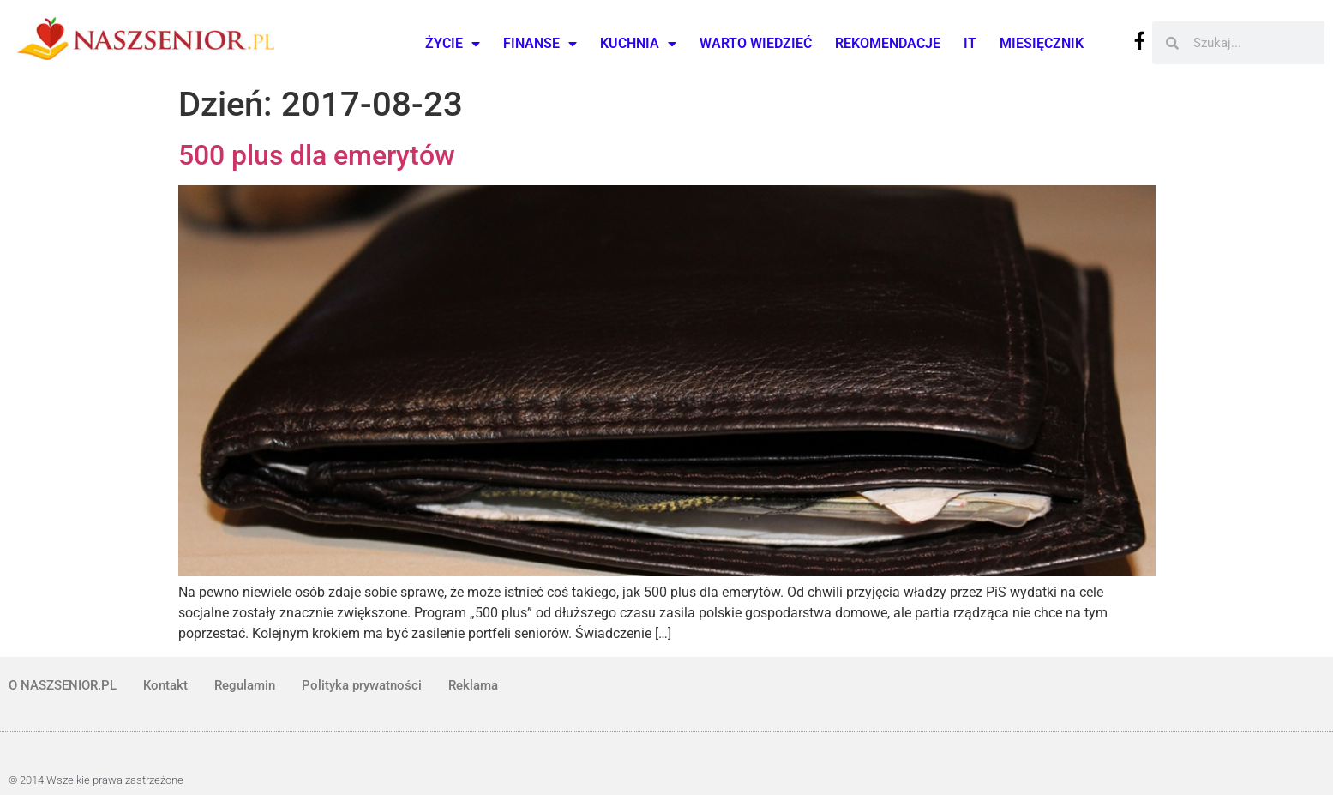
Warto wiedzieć (756, 43)
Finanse (540, 43)
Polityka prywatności (362, 685)
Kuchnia (638, 43)
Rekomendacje (887, 43)
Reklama (473, 685)
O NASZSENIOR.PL (63, 685)
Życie (452, 43)
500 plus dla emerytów (316, 155)
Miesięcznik (1042, 43)
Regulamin (244, 685)
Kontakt (165, 685)
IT (970, 43)
